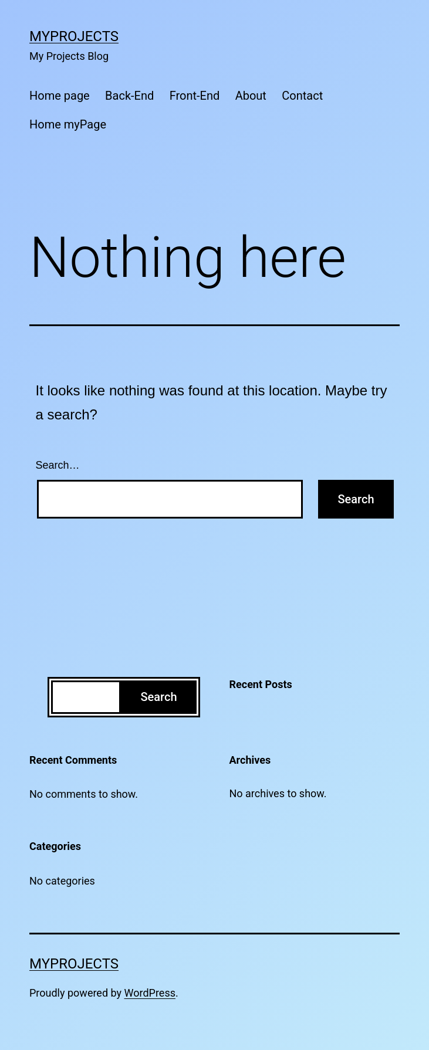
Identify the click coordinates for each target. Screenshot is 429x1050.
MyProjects (74, 36)
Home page (59, 96)
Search (158, 697)
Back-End (129, 96)
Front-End (195, 96)
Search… (58, 465)
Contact (302, 96)
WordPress (149, 993)
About (250, 96)
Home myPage (67, 124)
